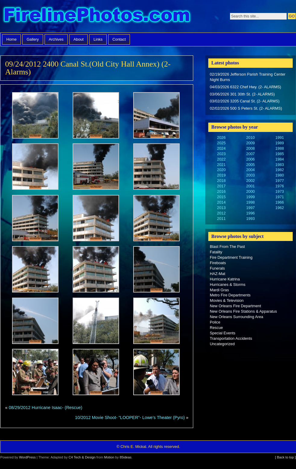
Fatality (216, 252)
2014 (221, 202)
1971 (279, 197)
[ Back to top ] (285, 457)
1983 (279, 164)
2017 (221, 186)
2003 (250, 175)
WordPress (27, 457)
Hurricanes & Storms (227, 284)
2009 (250, 143)
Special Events (222, 333)
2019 (221, 175)
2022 (221, 159)
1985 (279, 154)
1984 (279, 159)
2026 (221, 137)
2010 (250, 137)
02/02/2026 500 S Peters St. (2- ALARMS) (246, 108)
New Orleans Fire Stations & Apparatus (243, 311)
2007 (250, 154)
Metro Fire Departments (230, 295)
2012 (221, 213)
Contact (119, 39)
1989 (279, 143)
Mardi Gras (219, 290)
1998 (250, 202)
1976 (279, 186)
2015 (221, 197)
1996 (250, 213)
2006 (250, 159)
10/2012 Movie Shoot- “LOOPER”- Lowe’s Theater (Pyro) (130, 417)
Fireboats (218, 263)
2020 (221, 169)
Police (215, 322)
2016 (221, 191)
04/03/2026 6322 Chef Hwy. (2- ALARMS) (245, 87)
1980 (279, 175)
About (78, 39)
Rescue (216, 327)
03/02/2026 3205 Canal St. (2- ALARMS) (244, 101)
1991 (279, 137)
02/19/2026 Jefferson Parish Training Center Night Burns (247, 77)
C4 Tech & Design (81, 457)
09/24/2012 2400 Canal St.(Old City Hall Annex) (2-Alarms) (88, 68)
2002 (250, 180)
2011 (221, 218)
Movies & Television (227, 300)
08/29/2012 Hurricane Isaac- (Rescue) (45, 407)
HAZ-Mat (217, 273)
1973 (279, 191)
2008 (250, 148)
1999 (250, 197)
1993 (250, 218)
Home (11, 39)
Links (97, 39)
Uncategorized (222, 344)
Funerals (217, 268)
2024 (221, 148)
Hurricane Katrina (225, 279)
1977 (279, 180)
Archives (56, 39)
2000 (250, 191)
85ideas (125, 457)
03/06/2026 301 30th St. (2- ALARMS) (242, 94)
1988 (279, 148)
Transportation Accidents (231, 338)
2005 (250, 164)
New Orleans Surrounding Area (236, 316)
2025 (221, 143)
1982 (279, 169)
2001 (250, 186)
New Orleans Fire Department (235, 306)
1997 (250, 207)
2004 (250, 169)
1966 (279, 202)
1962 (279, 207)
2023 (221, 154)
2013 (221, 207)
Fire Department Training (231, 257)
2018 (221, 180)
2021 (221, 164)
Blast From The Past (227, 246)
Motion (109, 457)
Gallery (33, 39)
